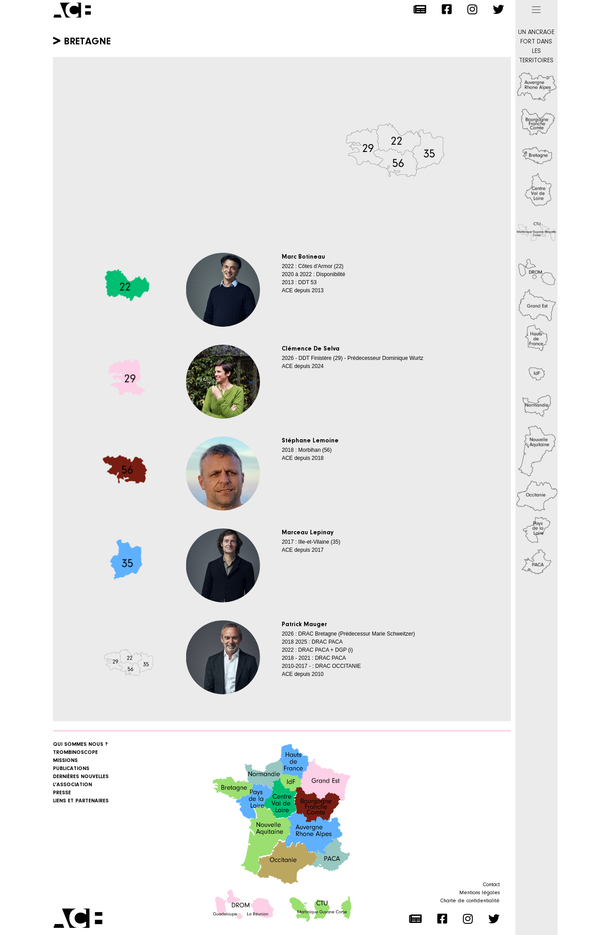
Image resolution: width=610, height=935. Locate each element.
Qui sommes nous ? (80, 744)
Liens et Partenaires (81, 801)
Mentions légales (479, 893)
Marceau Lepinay (308, 533)
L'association (72, 785)
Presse (62, 793)
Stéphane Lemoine (310, 441)
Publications (71, 768)
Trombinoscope (75, 752)
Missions (65, 760)
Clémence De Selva (311, 349)
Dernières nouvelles (81, 776)
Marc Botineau (303, 257)
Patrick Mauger (304, 625)
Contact (491, 884)
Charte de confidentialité (470, 901)
